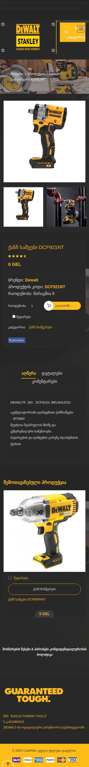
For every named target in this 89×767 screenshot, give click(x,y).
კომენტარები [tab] (44, 381)
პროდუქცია (36, 74)
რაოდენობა (17, 306)
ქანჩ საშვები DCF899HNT (27, 599)
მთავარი (16, 74)
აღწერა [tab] (28, 373)
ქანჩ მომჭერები (40, 327)
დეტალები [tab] (52, 373)
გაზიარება (16, 340)
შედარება (23, 317)
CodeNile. (30, 750)
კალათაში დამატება (62, 307)
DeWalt (54, 74)
